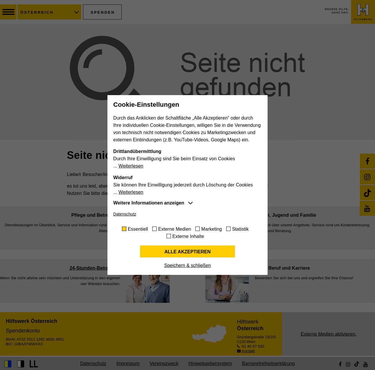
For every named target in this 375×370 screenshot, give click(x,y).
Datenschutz (124, 214)
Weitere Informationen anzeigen (148, 202)
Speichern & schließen (187, 265)
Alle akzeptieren (187, 251)
